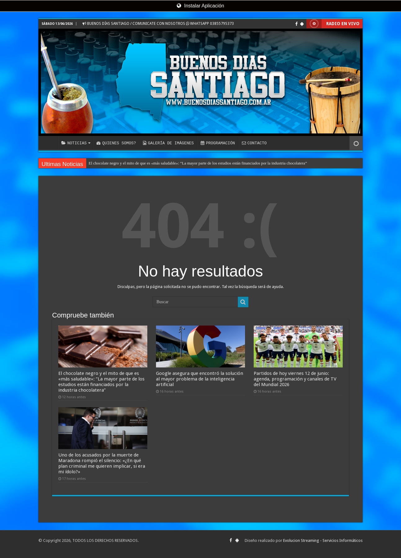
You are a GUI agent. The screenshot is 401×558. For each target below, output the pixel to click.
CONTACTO (254, 143)
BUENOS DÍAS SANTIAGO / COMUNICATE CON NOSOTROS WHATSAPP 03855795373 (158, 23)
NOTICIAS (74, 143)
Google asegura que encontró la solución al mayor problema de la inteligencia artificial (199, 379)
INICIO (50, 142)
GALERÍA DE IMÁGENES (168, 143)
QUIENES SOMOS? (116, 143)
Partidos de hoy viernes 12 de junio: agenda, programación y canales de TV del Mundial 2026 (295, 379)
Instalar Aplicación (200, 5)
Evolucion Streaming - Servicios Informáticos (323, 540)
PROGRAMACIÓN (218, 143)
